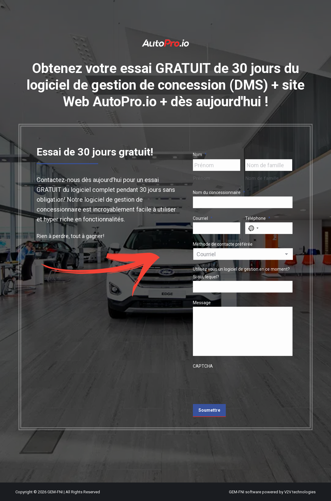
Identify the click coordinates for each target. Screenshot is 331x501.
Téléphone (257, 218)
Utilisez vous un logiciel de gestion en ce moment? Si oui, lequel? (241, 273)
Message (202, 302)
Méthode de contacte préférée (223, 244)
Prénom (201, 178)
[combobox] (252, 228)
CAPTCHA (203, 366)
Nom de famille (262, 178)
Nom (200, 154)
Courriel (203, 218)
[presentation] (239, 382)
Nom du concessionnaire (219, 192)
